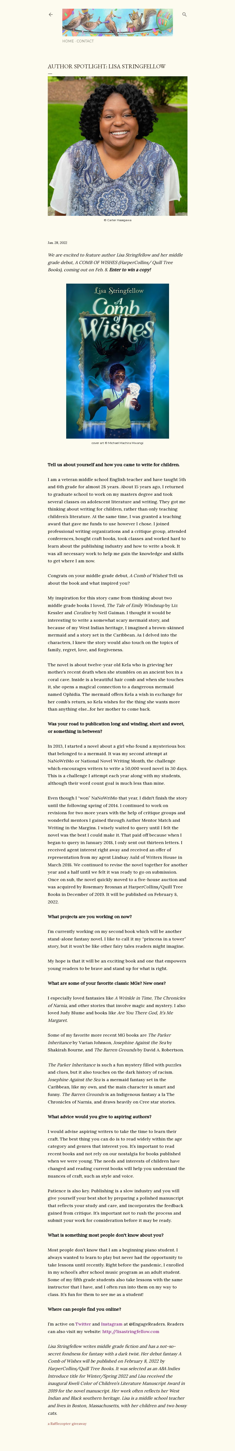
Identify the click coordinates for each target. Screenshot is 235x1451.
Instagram (111, 1324)
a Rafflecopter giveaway (67, 1423)
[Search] (184, 13)
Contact (85, 41)
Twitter (83, 1324)
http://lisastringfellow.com (130, 1331)
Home (68, 41)
